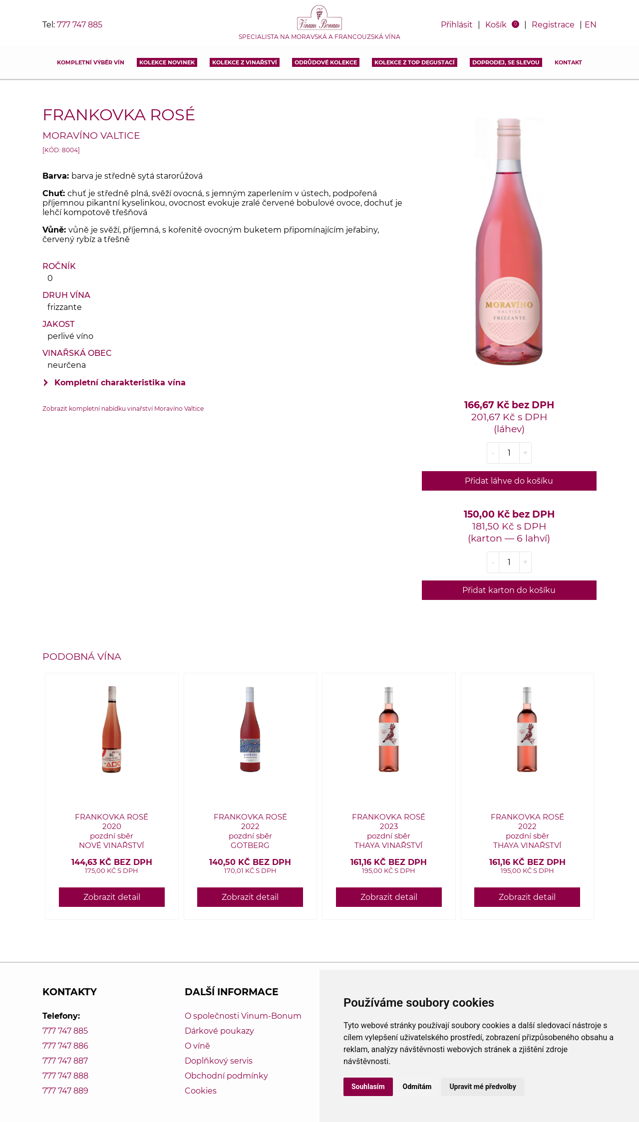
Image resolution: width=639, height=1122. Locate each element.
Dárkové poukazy (219, 1031)
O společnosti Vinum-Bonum (243, 1016)
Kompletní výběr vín (90, 62)
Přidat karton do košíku (509, 590)
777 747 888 (65, 1076)
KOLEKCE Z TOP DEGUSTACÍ (414, 62)
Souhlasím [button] (368, 1087)
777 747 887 (65, 1061)
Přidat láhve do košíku (509, 481)
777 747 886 (65, 1046)
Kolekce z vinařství (244, 62)
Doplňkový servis (219, 1061)
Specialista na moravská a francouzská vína (319, 37)
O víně (197, 1046)
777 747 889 (65, 1091)
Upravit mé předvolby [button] (482, 1087)
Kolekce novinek (167, 62)
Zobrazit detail (111, 897)
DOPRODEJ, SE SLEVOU (506, 62)
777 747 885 (79, 24)
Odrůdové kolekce (326, 62)
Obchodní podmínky (226, 1076)
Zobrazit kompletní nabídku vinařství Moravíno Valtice (123, 408)
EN (591, 24)
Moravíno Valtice (91, 135)
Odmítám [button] (417, 1087)
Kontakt (568, 62)
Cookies (201, 1091)
